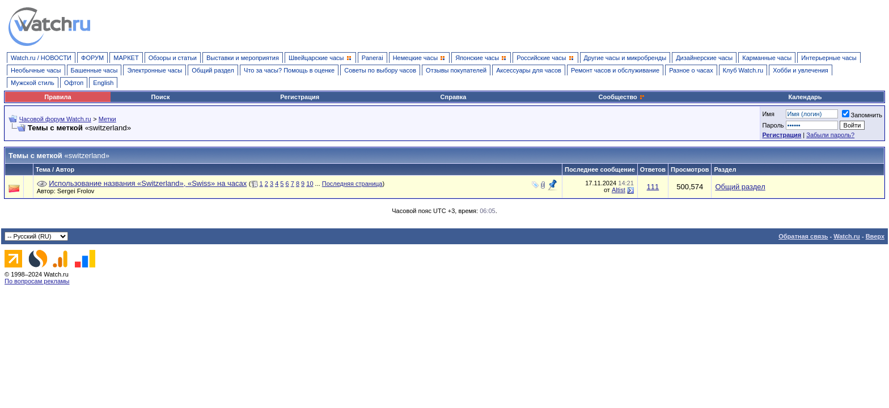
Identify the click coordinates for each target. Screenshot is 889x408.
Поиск (160, 97)
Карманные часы (766, 57)
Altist (618, 189)
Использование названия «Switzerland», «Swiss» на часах (148, 183)
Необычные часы (36, 70)
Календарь (805, 97)
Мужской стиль (32, 82)
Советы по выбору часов (380, 70)
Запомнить (862, 115)
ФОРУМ (92, 57)
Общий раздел (213, 70)
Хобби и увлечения (800, 70)
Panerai (372, 57)
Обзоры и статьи (173, 57)
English (103, 82)
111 (653, 186)
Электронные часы (154, 70)
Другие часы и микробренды (625, 57)
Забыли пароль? (830, 134)
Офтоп (73, 82)
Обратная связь (803, 236)
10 (309, 183)
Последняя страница (352, 183)
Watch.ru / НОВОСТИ (41, 57)
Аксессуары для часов (528, 70)
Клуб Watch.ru (743, 70)
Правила (57, 97)
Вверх (875, 236)
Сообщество (622, 97)
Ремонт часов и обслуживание (615, 70)
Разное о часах (691, 70)
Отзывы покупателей (456, 70)
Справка (454, 97)
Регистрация (299, 97)
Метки (107, 119)
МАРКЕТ (125, 57)
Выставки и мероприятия (242, 57)
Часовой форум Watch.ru (55, 119)
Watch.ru (846, 236)
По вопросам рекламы (37, 281)
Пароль (773, 125)
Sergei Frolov (78, 191)
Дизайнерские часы (704, 57)
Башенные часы (94, 70)
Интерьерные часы (829, 57)
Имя (768, 113)
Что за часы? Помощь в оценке (289, 70)
